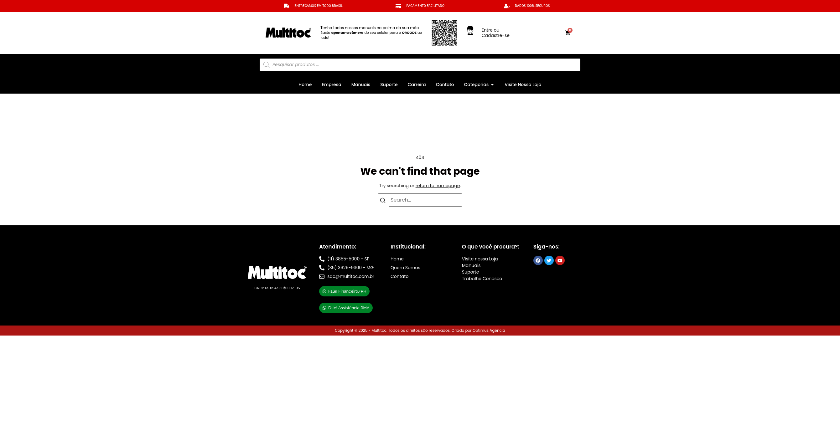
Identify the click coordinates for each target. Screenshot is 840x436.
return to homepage (438, 185)
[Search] (382, 201)
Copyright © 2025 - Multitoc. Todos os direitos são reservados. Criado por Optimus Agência (420, 330)
